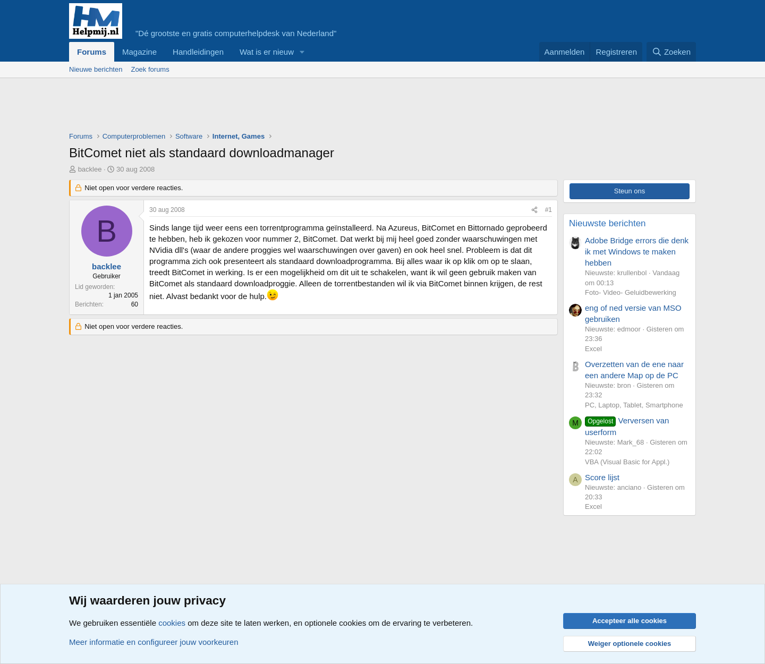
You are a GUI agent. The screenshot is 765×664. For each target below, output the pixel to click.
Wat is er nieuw (267, 51)
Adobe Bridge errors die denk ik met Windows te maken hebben (636, 251)
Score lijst (602, 477)
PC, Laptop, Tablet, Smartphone (634, 405)
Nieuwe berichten (95, 69)
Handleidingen (198, 51)
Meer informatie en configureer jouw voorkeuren (154, 641)
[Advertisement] (262, 107)
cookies (171, 622)
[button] (302, 52)
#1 (548, 210)
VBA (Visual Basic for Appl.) (627, 462)
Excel (593, 349)
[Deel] (534, 210)
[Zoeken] (671, 52)
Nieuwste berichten (607, 223)
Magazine (139, 51)
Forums (91, 51)
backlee (90, 169)
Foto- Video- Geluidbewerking (630, 292)
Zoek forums (150, 69)
